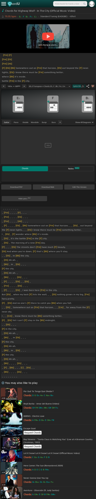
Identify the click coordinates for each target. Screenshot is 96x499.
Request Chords (32, 432)
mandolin (35, 122)
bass (54, 122)
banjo (44, 122)
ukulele (25, 122)
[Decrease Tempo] (3, 86)
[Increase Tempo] (24, 86)
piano (16, 122)
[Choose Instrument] (60, 122)
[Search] (84, 3)
